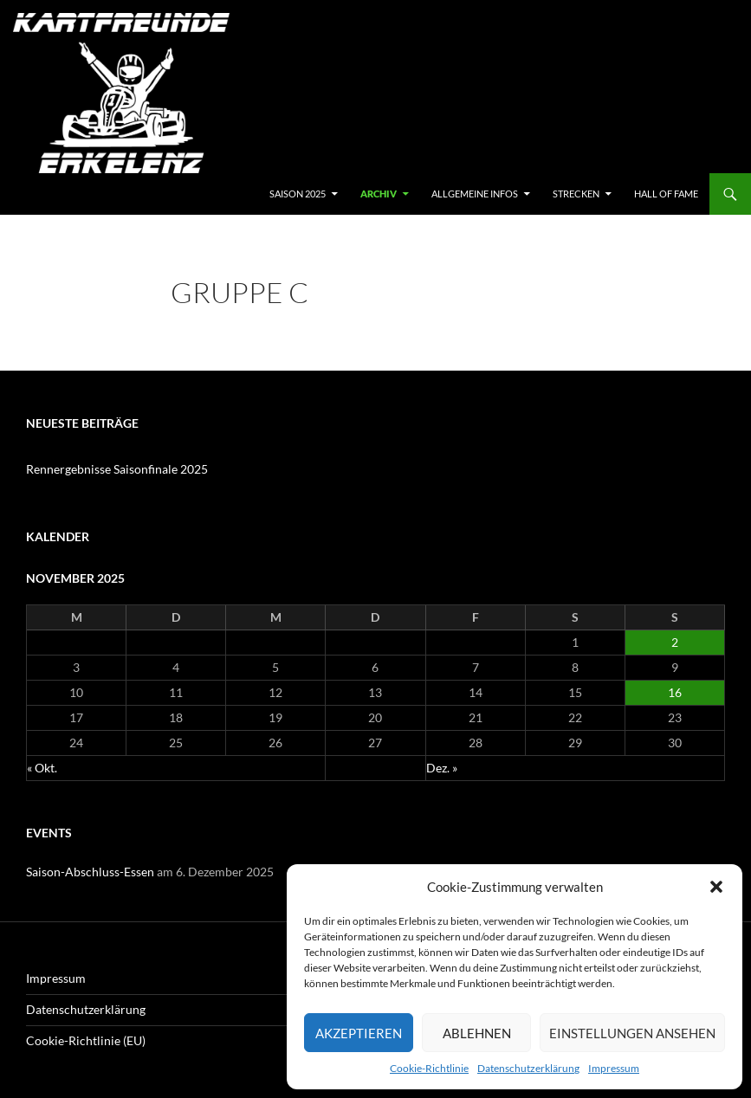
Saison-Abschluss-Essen (90, 871)
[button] (716, 886)
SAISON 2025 (297, 193)
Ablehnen (477, 1033)
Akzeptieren (358, 1033)
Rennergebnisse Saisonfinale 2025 (117, 469)
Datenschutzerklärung (528, 1068)
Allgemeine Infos (474, 193)
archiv (378, 193)
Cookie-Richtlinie (429, 1068)
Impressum (613, 1068)
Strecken (576, 193)
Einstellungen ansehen (632, 1033)
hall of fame (666, 193)
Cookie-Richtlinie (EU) (86, 1040)
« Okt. (42, 767)
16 (675, 692)
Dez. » (441, 767)
